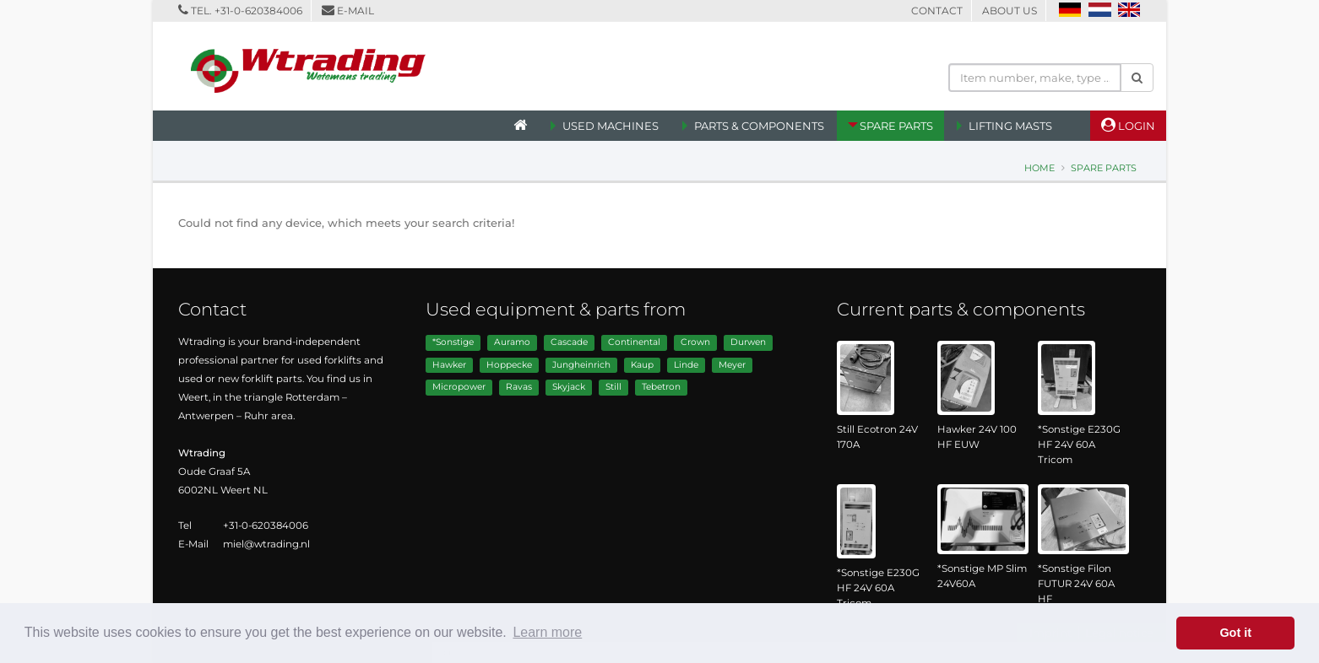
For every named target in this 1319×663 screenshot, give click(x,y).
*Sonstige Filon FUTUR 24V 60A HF (1076, 584)
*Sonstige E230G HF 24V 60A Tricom (1079, 444)
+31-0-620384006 (258, 10)
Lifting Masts (1010, 125)
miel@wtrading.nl (266, 544)
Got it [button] (1235, 632)
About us (1009, 10)
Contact (937, 10)
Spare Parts (896, 125)
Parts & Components (759, 125)
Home (1039, 168)
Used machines (610, 125)
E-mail (355, 10)
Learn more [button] (547, 632)
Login (1128, 124)
